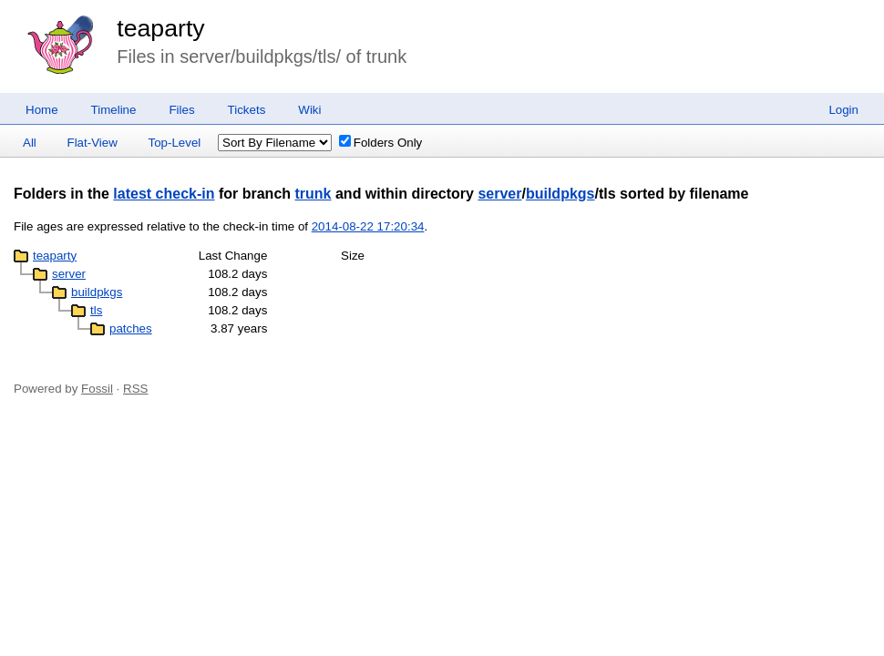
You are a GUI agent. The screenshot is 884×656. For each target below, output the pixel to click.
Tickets (247, 110)
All (29, 142)
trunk (313, 193)
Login (843, 110)
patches (130, 328)
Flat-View (92, 142)
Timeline (114, 110)
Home (42, 110)
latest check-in (163, 193)
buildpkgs (560, 193)
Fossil (97, 388)
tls (96, 310)
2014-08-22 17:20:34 (368, 226)
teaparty (160, 28)
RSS (135, 388)
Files (181, 110)
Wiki (309, 110)
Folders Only (381, 142)
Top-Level (175, 142)
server (499, 193)
